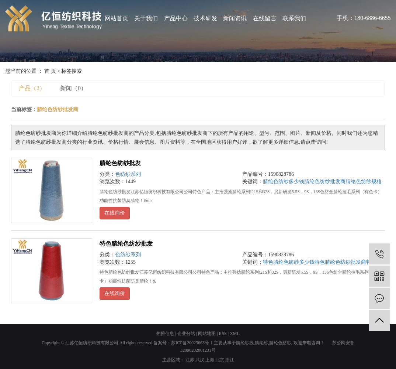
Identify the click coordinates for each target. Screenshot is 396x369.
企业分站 (186, 333)
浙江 (229, 359)
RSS (222, 333)
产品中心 (176, 18)
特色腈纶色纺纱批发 (126, 243)
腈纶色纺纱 (280, 342)
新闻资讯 (235, 18)
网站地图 (207, 333)
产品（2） (32, 88)
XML (235, 333)
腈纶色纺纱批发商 (324, 181)
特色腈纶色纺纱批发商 (340, 262)
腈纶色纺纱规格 (363, 181)
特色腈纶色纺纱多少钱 (289, 262)
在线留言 (265, 18)
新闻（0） (73, 88)
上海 (209, 359)
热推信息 (165, 333)
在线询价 (114, 213)
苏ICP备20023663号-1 (192, 342)
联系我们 (294, 18)
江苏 (189, 359)
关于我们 (146, 18)
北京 (219, 359)
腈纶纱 (261, 342)
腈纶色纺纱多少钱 (283, 181)
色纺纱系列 (128, 174)
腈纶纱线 (245, 342)
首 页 (50, 71)
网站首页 (116, 18)
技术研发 (205, 18)
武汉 (199, 359)
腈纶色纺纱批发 (120, 163)
